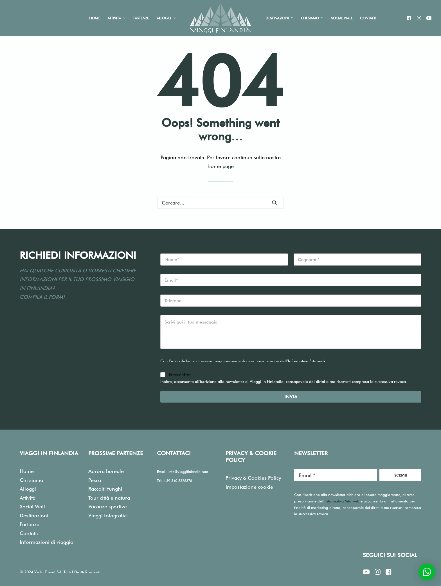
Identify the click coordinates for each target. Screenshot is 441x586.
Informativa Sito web (306, 361)
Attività (116, 18)
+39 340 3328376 (177, 481)
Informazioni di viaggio (46, 542)
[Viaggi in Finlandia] (221, 18)
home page (221, 166)
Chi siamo (312, 18)
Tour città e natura (109, 498)
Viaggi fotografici (108, 515)
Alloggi (166, 18)
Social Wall (341, 18)
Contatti (368, 18)
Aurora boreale (106, 471)
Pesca (94, 480)
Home (94, 18)
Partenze (141, 18)
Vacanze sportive (107, 507)
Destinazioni (279, 18)
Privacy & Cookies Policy (253, 478)
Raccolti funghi (105, 489)
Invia (290, 397)
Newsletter (180, 375)
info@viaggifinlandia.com (188, 472)
